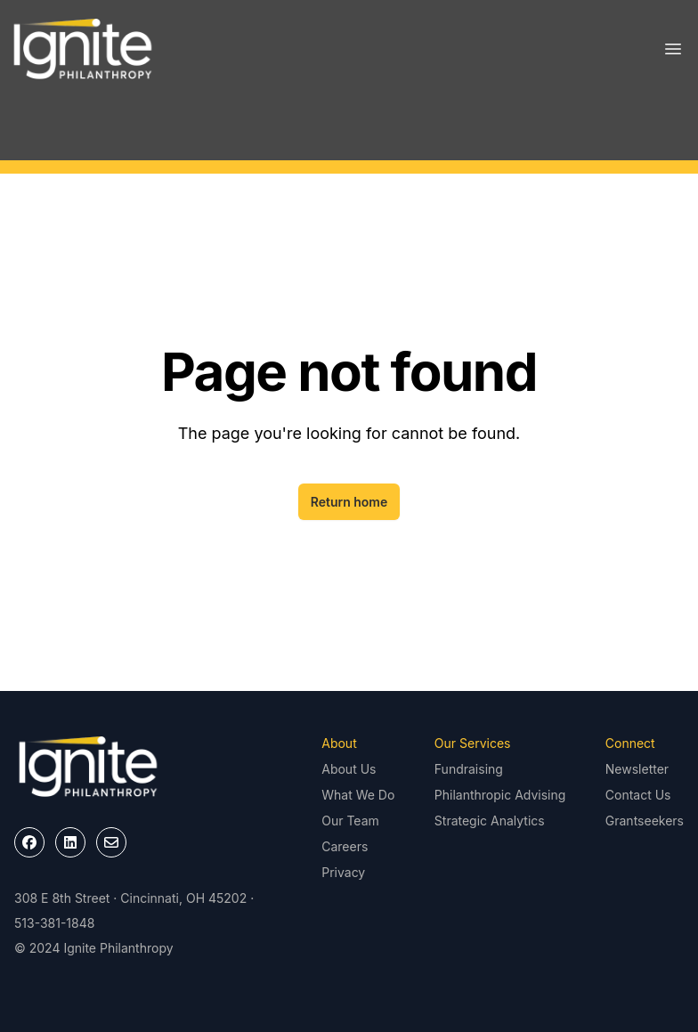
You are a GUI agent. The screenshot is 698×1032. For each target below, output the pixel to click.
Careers (344, 846)
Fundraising (468, 768)
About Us (348, 768)
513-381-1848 (54, 922)
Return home (349, 501)
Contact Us (638, 794)
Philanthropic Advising (500, 794)
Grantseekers (644, 820)
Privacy (343, 872)
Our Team (350, 820)
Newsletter (637, 768)
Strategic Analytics (489, 820)
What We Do (357, 794)
